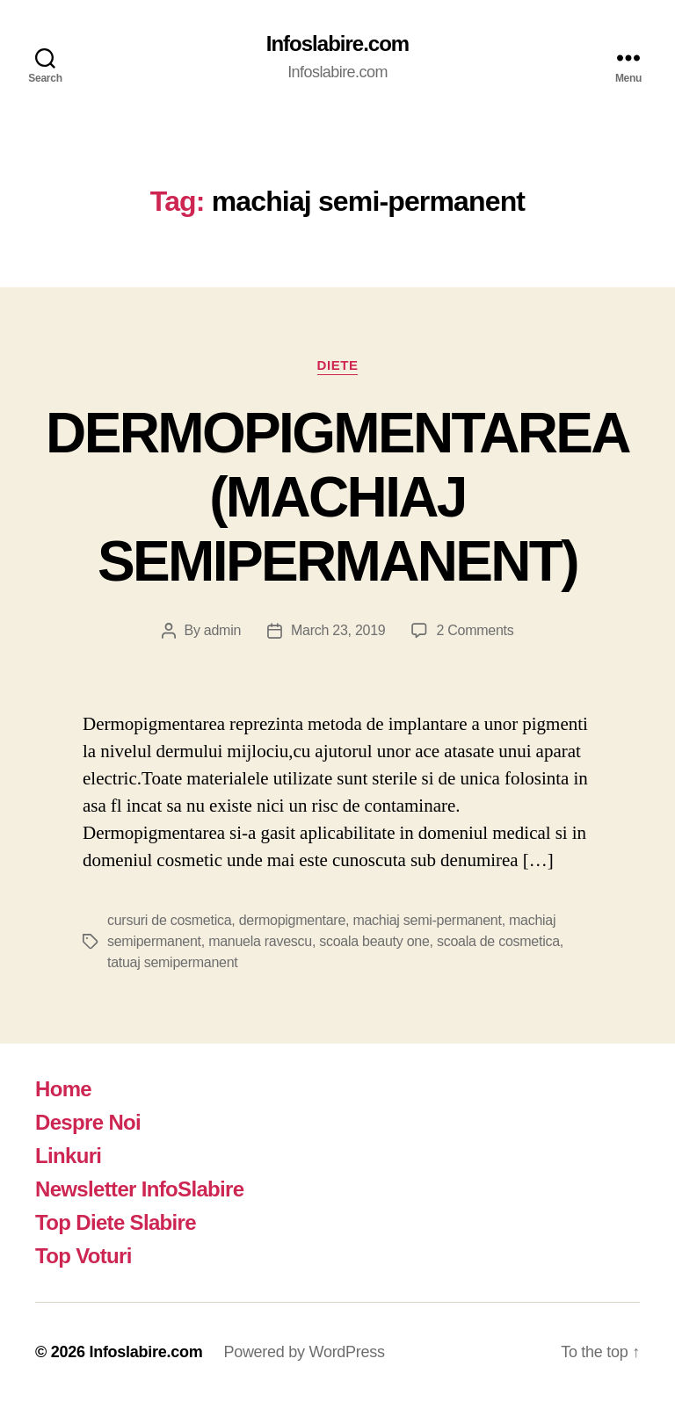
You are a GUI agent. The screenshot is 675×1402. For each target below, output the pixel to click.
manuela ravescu (260, 941)
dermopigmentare (292, 920)
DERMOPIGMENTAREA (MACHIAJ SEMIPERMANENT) (337, 497)
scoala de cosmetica (498, 941)
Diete (338, 365)
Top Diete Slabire (115, 1222)
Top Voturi (83, 1256)
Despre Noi (88, 1122)
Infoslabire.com (337, 43)
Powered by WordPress (303, 1352)
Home (63, 1089)
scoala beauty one (374, 941)
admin (222, 630)
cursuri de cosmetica (169, 920)
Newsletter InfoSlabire (139, 1189)
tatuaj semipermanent (172, 962)
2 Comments (474, 630)
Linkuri (68, 1155)
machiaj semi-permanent (426, 920)
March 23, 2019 (338, 630)
